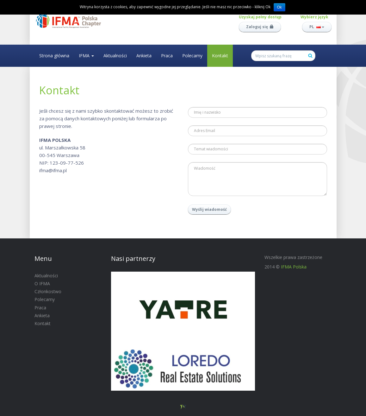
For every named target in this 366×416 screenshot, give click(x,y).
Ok (279, 7)
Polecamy (192, 56)
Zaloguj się (260, 26)
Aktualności (115, 56)
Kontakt (220, 56)
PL (317, 26)
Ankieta (144, 56)
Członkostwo (47, 291)
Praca (167, 56)
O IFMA (42, 283)
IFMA (86, 56)
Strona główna (54, 56)
